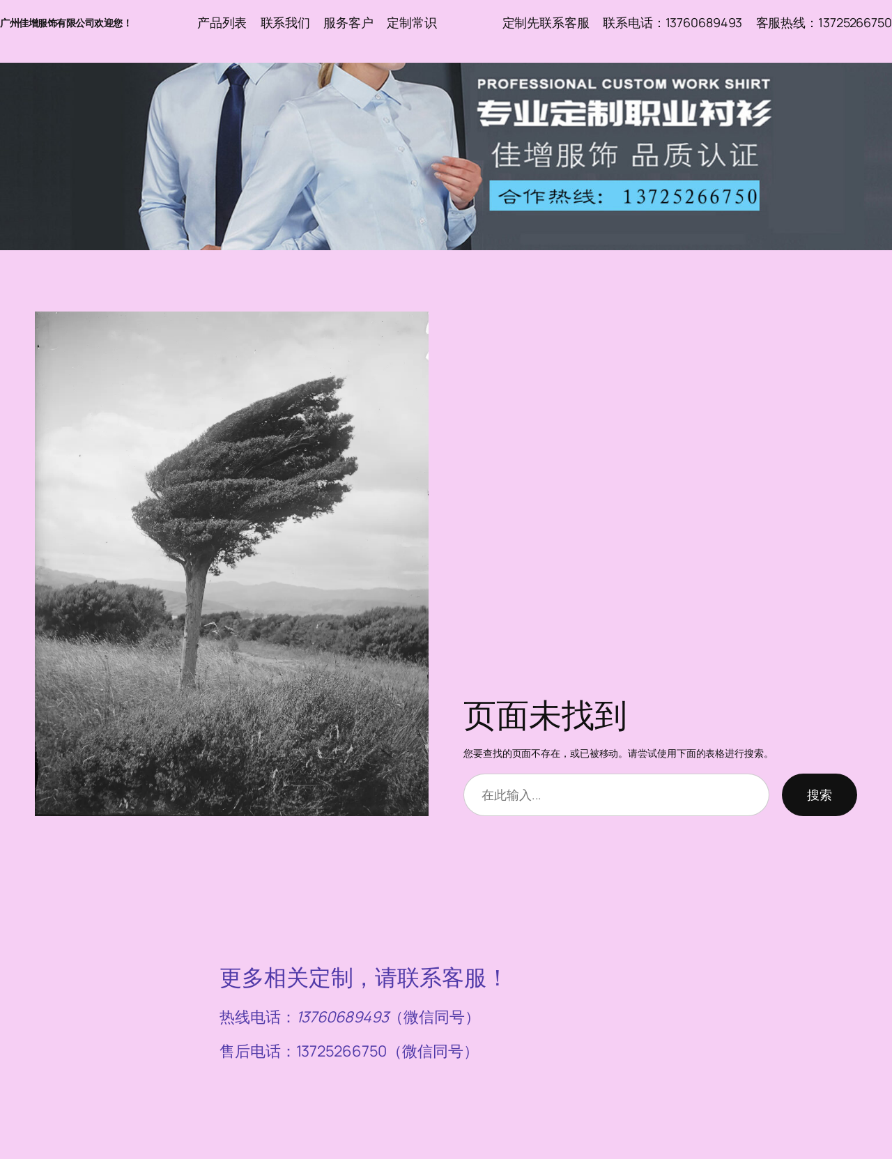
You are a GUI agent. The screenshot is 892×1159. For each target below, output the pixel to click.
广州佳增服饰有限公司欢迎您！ (66, 22)
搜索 (819, 794)
